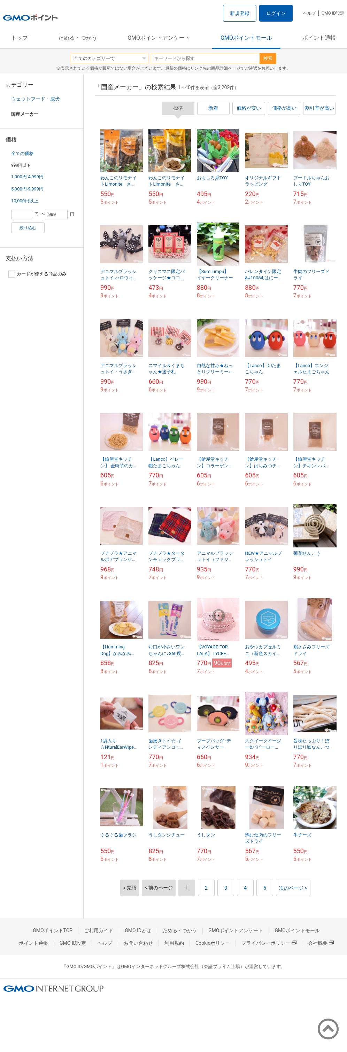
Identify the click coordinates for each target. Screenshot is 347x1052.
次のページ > (293, 888)
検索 (267, 58)
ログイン (276, 13)
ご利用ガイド (98, 930)
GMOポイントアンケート (159, 37)
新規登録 (239, 13)
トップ (19, 37)
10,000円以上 (24, 200)
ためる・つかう (77, 37)
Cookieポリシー (212, 943)
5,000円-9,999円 (27, 189)
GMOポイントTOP (52, 930)
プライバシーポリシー (268, 943)
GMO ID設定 (333, 13)
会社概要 (321, 943)
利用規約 (174, 943)
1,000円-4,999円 (27, 176)
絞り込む (28, 227)
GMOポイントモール (246, 37)
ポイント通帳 (319, 37)
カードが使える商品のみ (37, 274)
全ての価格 (22, 153)
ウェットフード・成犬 (35, 99)
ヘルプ (309, 13)
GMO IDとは (138, 930)
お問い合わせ (138, 943)
